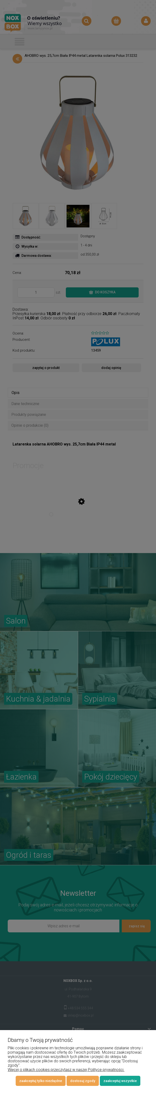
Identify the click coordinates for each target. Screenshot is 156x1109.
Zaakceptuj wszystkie (120, 1081)
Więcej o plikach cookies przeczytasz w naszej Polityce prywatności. (66, 1069)
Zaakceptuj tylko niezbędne (40, 1081)
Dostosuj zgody (82, 1081)
